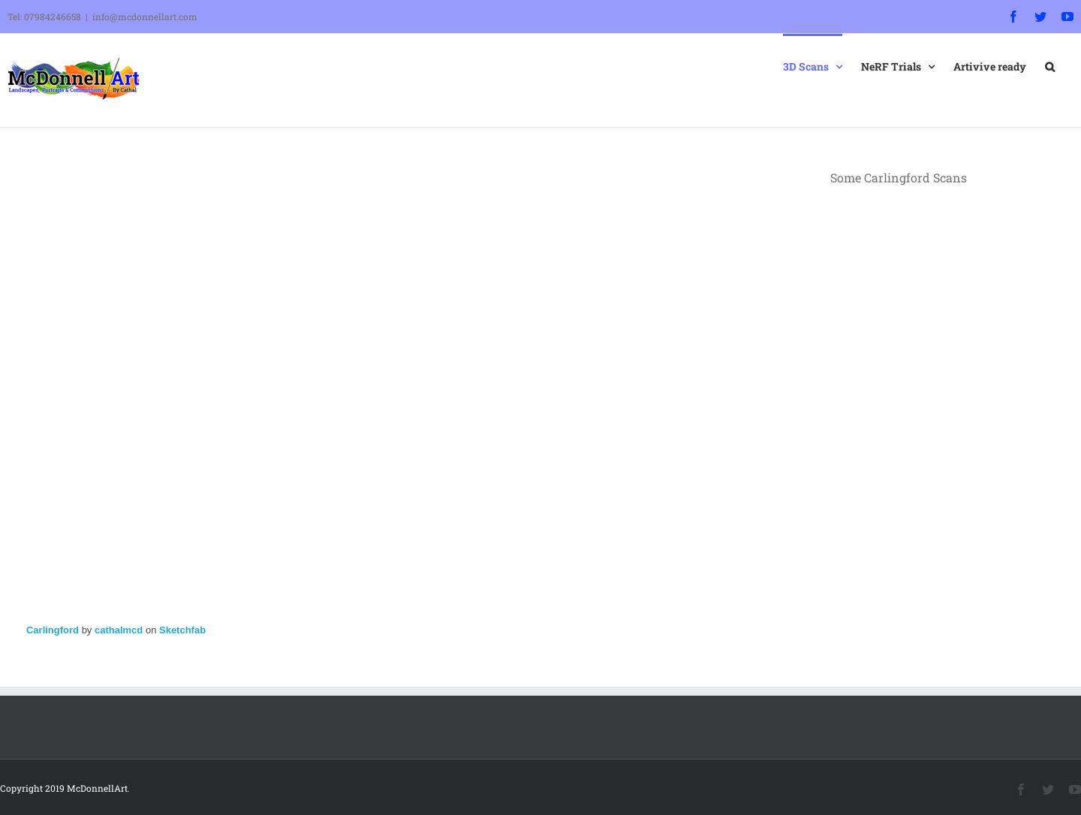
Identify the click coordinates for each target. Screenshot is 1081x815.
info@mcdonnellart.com (144, 17)
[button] (1050, 65)
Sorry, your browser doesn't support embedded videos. (944, 259)
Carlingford (52, 630)
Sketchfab (182, 630)
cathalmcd (119, 630)
